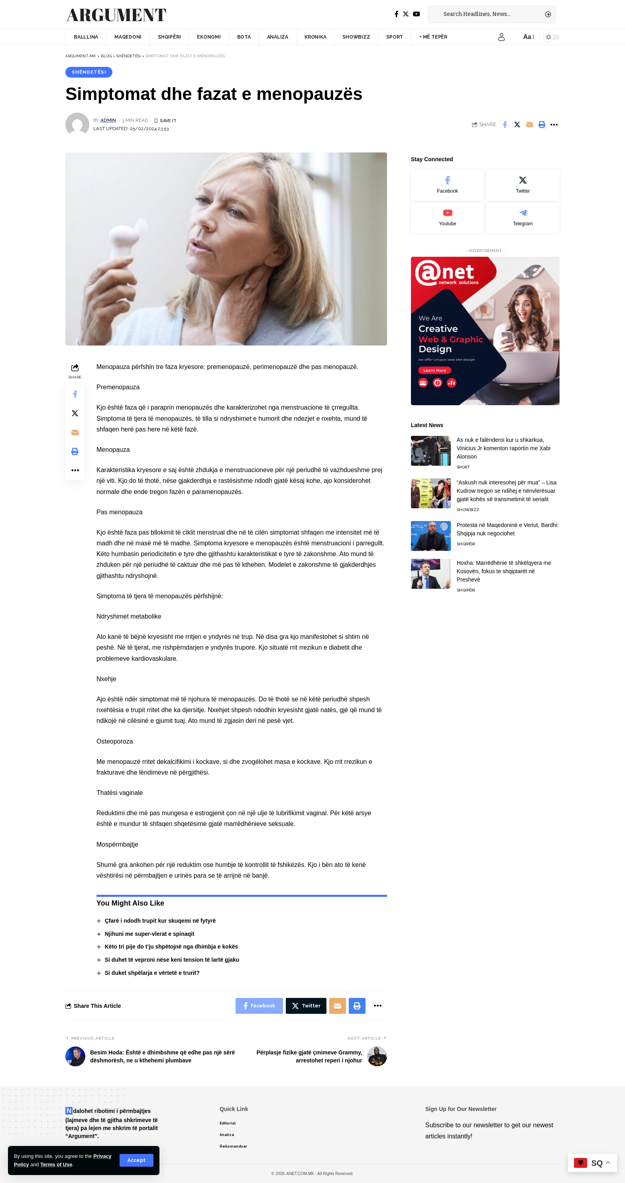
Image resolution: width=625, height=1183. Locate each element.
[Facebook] (397, 14)
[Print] (541, 124)
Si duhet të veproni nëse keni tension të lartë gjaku (172, 960)
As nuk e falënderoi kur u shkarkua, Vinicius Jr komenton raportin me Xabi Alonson (504, 444)
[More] (554, 124)
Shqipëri (466, 540)
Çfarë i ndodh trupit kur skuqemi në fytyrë (160, 921)
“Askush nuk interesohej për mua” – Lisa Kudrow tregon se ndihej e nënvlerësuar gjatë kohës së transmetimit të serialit (507, 487)
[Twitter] (406, 14)
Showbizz (468, 506)
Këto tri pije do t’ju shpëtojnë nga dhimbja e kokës (171, 946)
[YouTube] (416, 14)
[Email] (529, 124)
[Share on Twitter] (517, 124)
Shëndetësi (89, 72)
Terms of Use (56, 1164)
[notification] (513, 37)
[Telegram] (523, 214)
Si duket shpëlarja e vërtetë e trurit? (152, 973)
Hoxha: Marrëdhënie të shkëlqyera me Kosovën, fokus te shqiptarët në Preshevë (504, 567)
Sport (463, 463)
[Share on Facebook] (504, 124)
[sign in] (501, 37)
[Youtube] (447, 214)
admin (108, 120)
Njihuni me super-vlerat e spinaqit (150, 934)
